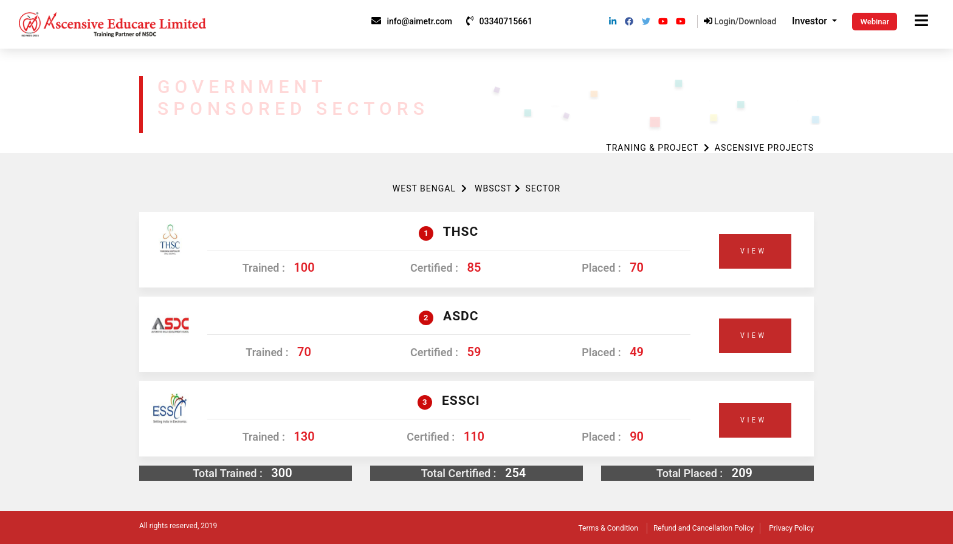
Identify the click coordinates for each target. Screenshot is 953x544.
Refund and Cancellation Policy (703, 528)
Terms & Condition (608, 528)
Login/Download (740, 21)
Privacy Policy (791, 528)
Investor (811, 21)
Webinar (874, 21)
